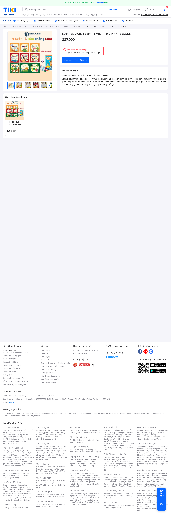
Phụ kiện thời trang (78, 437)
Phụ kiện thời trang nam (84, 441)
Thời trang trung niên (49, 439)
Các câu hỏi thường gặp (12, 356)
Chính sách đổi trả (9, 372)
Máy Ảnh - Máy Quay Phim (149, 470)
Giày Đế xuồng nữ (51, 473)
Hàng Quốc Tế (110, 427)
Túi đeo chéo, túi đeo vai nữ (47, 495)
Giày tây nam (53, 481)
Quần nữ (52, 430)
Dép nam (48, 483)
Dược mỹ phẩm (24, 500)
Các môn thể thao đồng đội (152, 457)
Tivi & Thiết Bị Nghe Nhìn (117, 446)
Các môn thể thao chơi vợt (152, 458)
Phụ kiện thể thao (152, 451)
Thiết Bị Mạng (83, 464)
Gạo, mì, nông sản (15, 457)
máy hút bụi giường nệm (151, 503)
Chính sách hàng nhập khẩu (13, 378)
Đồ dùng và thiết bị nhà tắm (85, 480)
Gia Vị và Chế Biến (81, 498)
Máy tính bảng (13, 478)
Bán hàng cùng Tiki (80, 353)
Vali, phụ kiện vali (93, 433)
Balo (71, 430)
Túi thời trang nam (44, 501)
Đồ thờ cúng (78, 484)
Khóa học (124, 478)
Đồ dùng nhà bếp (9, 508)
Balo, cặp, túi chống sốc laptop (85, 431)
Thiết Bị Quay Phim (151, 484)
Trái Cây (6, 451)
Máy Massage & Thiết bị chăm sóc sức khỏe (18, 490)
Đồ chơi (26, 430)
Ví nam (39, 504)
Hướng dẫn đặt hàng (10, 362)
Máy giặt (145, 435)
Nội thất (81, 478)
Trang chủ (135, 9)
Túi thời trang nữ (44, 492)
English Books (117, 508)
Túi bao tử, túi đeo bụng (57, 506)
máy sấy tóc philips (154, 496)
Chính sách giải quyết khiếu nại (53, 366)
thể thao (79, 14)
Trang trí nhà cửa (76, 473)
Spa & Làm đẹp (120, 480)
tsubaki (37, 416)
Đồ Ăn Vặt (78, 500)
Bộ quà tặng (81, 504)
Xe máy (111, 496)
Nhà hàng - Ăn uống (116, 482)
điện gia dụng (28, 14)
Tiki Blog (44, 353)
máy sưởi (140, 494)
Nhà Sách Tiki (110, 502)
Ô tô (116, 496)
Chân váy (52, 435)
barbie (37, 414)
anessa (130, 414)
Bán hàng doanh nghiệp (50, 379)
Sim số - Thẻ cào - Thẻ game (123, 486)
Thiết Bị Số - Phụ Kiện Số (115, 454)
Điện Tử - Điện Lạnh (146, 427)
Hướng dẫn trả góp (10, 375)
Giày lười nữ (56, 471)
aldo (88, 414)
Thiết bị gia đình (23, 508)
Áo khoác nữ (54, 433)
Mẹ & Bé (118, 439)
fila (32, 416)
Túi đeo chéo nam (50, 504)
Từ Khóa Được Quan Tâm (149, 491)
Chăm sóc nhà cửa (17, 466)
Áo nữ (38, 430)
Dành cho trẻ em (14, 461)
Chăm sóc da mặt (9, 485)
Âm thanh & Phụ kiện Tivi (146, 430)
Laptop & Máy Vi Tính (121, 443)
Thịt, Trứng (14, 451)
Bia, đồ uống (11, 459)
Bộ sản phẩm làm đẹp (17, 499)
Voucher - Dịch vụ (112, 474)
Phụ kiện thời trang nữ (78, 440)
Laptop (91, 466)
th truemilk (30, 414)
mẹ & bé (46, 14)
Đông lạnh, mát (19, 455)
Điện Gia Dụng (9, 504)
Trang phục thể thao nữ (146, 446)
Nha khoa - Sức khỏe (118, 484)
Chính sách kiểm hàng (11, 368)
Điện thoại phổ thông (15, 475)
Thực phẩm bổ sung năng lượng (152, 462)
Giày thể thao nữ (156, 461)
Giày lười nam (41, 481)
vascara (6, 414)
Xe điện (126, 494)
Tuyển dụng (45, 357)
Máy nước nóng (152, 437)
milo (74, 414)
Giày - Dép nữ (42, 464)
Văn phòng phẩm (123, 505)
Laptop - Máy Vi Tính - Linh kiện (85, 456)
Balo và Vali (75, 427)
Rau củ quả (11, 453)
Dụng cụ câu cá (148, 455)
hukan (21, 416)
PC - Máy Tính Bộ (80, 466)
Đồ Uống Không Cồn (84, 502)
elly (70, 414)
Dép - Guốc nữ (53, 467)
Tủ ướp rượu (161, 439)
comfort (156, 414)
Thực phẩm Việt (23, 453)
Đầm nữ (45, 430)
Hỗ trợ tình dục (22, 498)
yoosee (137, 414)
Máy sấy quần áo (149, 439)
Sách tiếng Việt (109, 505)
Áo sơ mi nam (51, 449)
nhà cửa (65, 14)
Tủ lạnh (145, 433)
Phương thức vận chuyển (12, 365)
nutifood (101, 414)
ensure (50, 414)
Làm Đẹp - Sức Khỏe (12, 482)
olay (143, 414)
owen (43, 414)
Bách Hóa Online (78, 491)
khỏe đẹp (55, 14)
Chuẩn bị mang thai (14, 443)
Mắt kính (91, 440)
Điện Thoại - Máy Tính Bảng (16, 470)
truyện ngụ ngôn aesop (95, 14)
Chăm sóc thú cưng (77, 494)
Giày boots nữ (45, 471)
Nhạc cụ (88, 484)
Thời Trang (124, 430)
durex (56, 414)
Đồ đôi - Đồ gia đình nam (53, 453)
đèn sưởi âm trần (148, 509)
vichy (27, 416)
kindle (108, 414)
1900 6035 (13, 402)
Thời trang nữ (42, 427)
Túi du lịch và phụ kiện (83, 430)
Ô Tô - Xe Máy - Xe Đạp (115, 491)
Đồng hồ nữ (83, 450)
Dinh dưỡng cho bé (14, 437)
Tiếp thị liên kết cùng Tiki (50, 376)
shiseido (6, 416)
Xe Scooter (124, 496)
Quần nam (51, 446)
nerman (115, 414)
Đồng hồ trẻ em (95, 452)
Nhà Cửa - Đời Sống (79, 470)
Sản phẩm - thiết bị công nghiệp (119, 444)
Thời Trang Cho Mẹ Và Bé (12, 430)
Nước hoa (11, 498)
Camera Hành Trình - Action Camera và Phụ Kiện (152, 477)
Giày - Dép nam (43, 478)
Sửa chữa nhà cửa (81, 475)
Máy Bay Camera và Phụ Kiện (151, 485)
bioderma (63, 414)
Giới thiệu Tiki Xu (47, 373)
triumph (94, 414)
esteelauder (19, 414)
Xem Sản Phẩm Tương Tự (75, 60)
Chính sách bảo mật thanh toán (53, 360)
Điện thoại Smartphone (11, 473)
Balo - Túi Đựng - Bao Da (151, 480)
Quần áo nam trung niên (50, 457)
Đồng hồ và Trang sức (80, 447)
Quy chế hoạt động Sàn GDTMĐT (86, 350)
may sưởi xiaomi (149, 500)
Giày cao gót (41, 467)
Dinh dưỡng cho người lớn (16, 439)
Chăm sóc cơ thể (14, 489)
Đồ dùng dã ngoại (153, 449)
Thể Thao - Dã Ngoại (147, 443)
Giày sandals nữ (49, 469)
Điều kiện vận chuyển (49, 382)
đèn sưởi (149, 494)
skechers (81, 414)
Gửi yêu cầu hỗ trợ (9, 359)
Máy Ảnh (157, 486)
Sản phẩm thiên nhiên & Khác (16, 492)
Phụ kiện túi (60, 497)
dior (11, 414)
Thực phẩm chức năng (15, 487)
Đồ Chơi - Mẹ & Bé (11, 427)
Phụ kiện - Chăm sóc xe (113, 494)
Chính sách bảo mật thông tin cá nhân (55, 363)
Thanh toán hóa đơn (111, 478)
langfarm (14, 416)
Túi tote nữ (50, 497)
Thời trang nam (43, 443)
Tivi (143, 437)
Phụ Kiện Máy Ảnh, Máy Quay (148, 473)
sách (72, 14)
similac (148, 414)
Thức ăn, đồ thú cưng (15, 464)
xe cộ (38, 14)
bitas (162, 414)
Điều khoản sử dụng (48, 370)
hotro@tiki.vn (22, 381)
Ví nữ (61, 495)
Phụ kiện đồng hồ (81, 452)
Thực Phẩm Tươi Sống (13, 448)
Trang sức (74, 450)
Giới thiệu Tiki (46, 350)
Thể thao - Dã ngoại (115, 435)
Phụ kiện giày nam (48, 485)
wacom (122, 414)
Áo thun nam (41, 446)
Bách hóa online (115, 441)
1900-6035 (13, 350)
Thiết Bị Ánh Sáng (152, 475)
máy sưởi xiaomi (154, 502)
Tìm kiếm (113, 9)
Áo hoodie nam (47, 451)
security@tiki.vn (21, 384)
